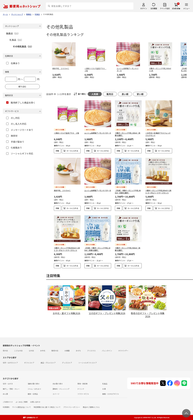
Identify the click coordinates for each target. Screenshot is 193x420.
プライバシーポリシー (71, 407)
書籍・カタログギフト (110, 394)
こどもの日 (18, 350)
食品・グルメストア (48, 362)
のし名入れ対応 (16, 123)
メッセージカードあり (19, 129)
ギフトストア (29, 362)
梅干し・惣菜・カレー (11, 389)
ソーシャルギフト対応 (19, 153)
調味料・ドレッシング (61, 389)
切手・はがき (8, 383)
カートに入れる (72, 151)
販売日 (110, 94)
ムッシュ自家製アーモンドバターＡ (97, 133)
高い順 (125, 94)
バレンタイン (107, 350)
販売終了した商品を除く (20, 102)
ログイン (143, 8)
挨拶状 (11, 135)
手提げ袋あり (15, 141)
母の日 (5, 350)
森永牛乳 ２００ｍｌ (62, 190)
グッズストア (67, 362)
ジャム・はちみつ (34, 389)
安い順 (140, 94)
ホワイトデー (123, 350)
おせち (78, 350)
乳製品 (104, 383)
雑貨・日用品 (33, 394)
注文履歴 (153, 8)
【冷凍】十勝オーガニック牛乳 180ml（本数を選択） (97, 249)
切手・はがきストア (10, 362)
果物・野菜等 (82, 383)
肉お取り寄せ (58, 383)
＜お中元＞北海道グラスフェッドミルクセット (158, 134)
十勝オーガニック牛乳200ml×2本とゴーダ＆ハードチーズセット (158, 191)
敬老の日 (55, 350)
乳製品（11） (16, 39)
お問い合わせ (35, 402)
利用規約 (6, 407)
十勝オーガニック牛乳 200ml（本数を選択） (127, 134)
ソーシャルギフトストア (87, 362)
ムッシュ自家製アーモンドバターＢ (97, 190)
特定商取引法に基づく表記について (47, 407)
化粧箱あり (14, 147)
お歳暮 (67, 350)
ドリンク (80, 389)
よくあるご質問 (21, 402)
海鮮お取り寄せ (33, 383)
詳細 (57, 151)
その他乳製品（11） (23, 46)
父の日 (31, 350)
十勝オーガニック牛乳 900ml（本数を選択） (127, 249)
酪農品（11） (13, 33)
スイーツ (56, 394)
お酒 (104, 389)
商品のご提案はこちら (91, 407)
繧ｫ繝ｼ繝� (176, 8)
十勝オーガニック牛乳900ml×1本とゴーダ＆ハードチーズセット (67, 249)
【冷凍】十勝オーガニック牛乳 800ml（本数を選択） (128, 191)
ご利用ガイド (8, 402)
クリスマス (91, 350)
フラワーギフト (83, 394)
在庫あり (13, 63)
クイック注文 (165, 8)
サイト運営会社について (21, 407)
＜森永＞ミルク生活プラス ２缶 (66, 133)
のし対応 (13, 118)
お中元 (42, 350)
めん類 (5, 394)
